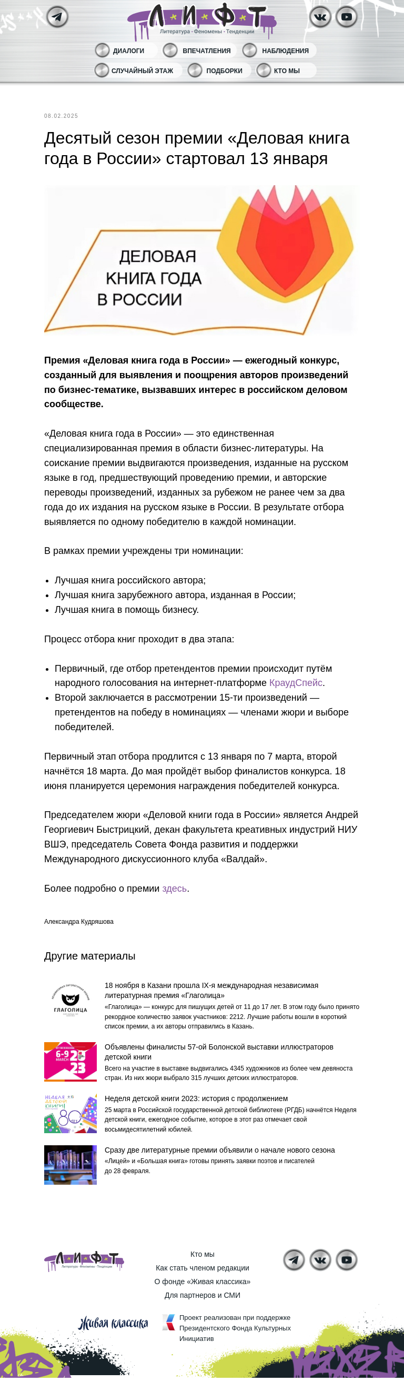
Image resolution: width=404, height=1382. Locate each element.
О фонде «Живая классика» (203, 1286)
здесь (174, 888)
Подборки (225, 71)
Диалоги (128, 51)
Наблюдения (285, 51)
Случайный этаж (142, 71)
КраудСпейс (295, 683)
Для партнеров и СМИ (202, 1299)
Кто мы (287, 71)
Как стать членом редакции (202, 1272)
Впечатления (207, 51)
